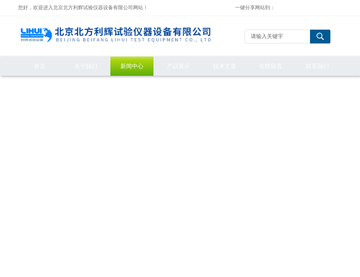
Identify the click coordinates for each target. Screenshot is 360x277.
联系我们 (317, 66)
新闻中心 (131, 66)
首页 (39, 66)
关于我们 (85, 66)
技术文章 (224, 66)
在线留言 (270, 66)
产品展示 (178, 66)
